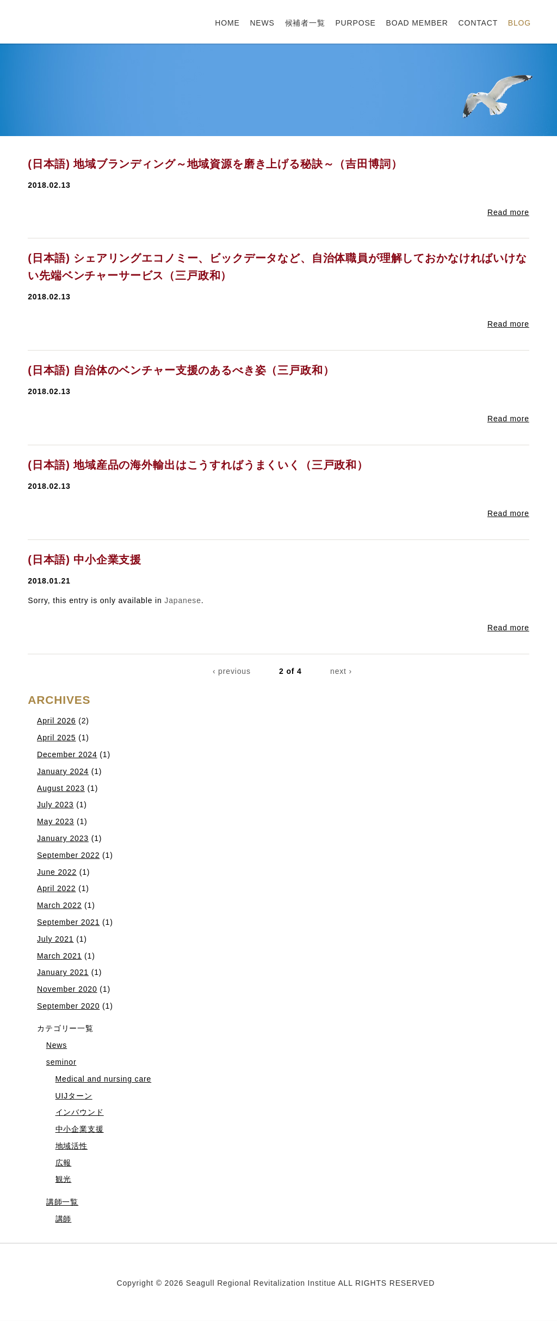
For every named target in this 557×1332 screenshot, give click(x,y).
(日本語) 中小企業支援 (84, 560)
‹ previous (232, 671)
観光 (63, 1179)
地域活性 (71, 1145)
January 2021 (63, 972)
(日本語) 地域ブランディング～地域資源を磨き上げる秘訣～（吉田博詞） (215, 164)
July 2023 (55, 804)
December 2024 (67, 754)
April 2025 (56, 737)
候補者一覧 (305, 23)
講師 (63, 1218)
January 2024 (63, 771)
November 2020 (67, 989)
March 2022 (59, 905)
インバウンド (79, 1112)
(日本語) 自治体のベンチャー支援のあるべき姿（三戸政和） (181, 370)
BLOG (519, 23)
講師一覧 (62, 1202)
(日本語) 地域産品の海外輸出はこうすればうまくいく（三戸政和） (198, 465)
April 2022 (56, 888)
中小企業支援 (79, 1129)
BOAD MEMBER (417, 23)
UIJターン (73, 1095)
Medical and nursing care (103, 1079)
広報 (63, 1162)
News (56, 1045)
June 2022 (57, 872)
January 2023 (63, 838)
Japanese (182, 600)
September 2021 (68, 922)
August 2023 (61, 788)
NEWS (262, 23)
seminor (61, 1062)
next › (341, 671)
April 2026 (56, 720)
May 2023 (55, 821)
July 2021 (55, 939)
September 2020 (68, 1006)
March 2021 (59, 956)
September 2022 (68, 855)
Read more (508, 212)
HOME (227, 23)
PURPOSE (355, 23)
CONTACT (478, 23)
